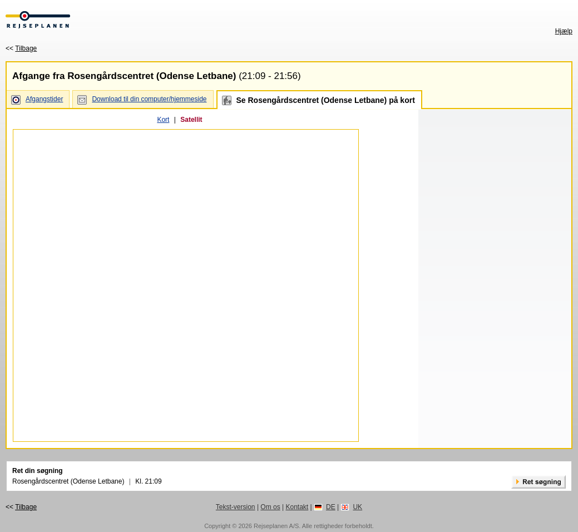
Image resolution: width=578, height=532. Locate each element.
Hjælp (563, 31)
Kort (163, 120)
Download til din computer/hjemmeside (149, 99)
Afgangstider (44, 99)
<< (21, 48)
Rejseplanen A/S (276, 526)
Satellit (191, 120)
